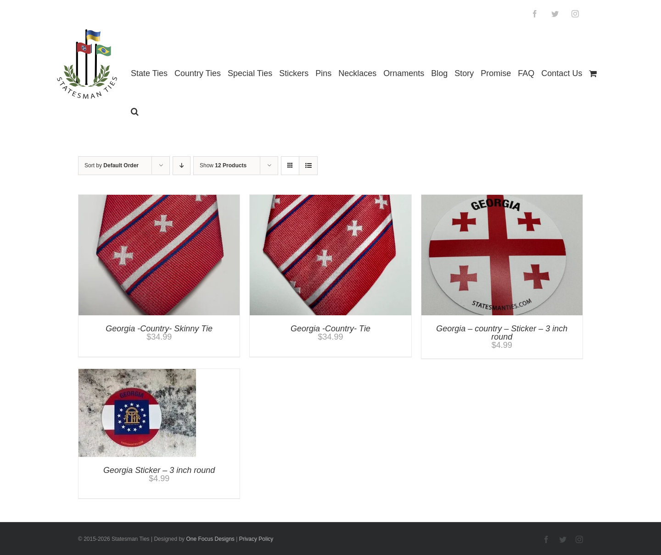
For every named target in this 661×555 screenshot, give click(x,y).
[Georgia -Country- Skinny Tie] (159, 198)
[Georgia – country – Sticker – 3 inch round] (502, 198)
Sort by (111, 165)
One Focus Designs (210, 539)
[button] (135, 112)
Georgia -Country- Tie (330, 328)
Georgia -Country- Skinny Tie (159, 328)
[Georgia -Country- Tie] (330, 198)
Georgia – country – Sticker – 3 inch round (501, 332)
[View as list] (308, 166)
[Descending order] (181, 165)
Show (223, 165)
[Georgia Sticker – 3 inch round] (137, 373)
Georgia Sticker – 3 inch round (159, 470)
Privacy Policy (256, 539)
